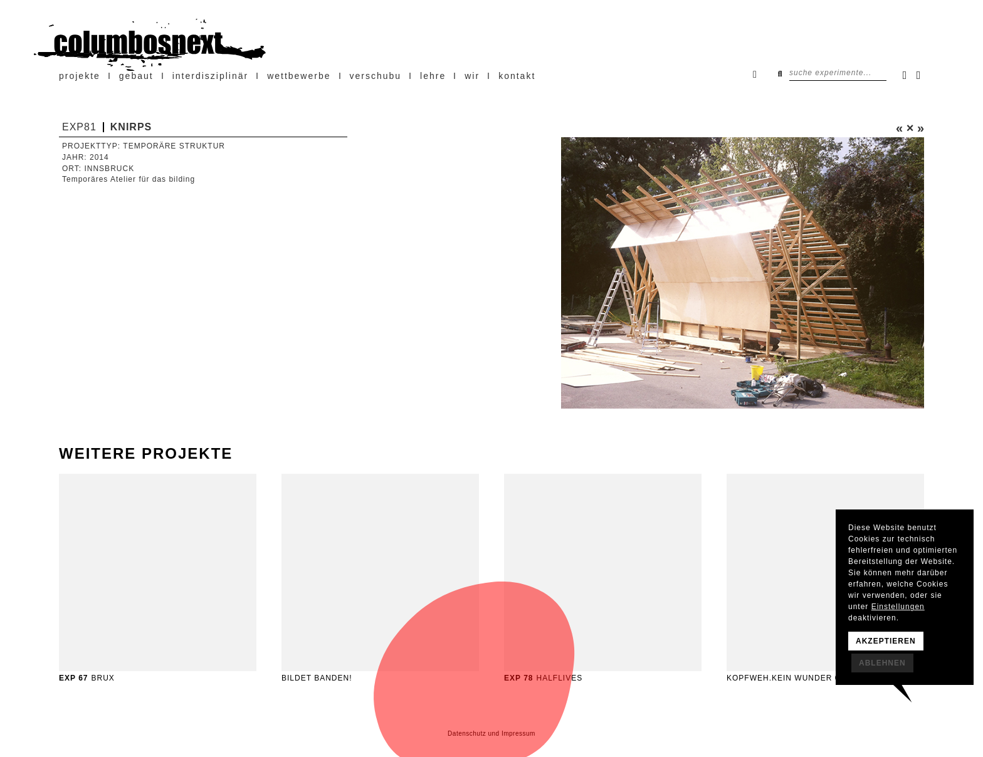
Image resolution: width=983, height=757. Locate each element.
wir (472, 76)
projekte (79, 76)
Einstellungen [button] (898, 606)
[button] (515, 273)
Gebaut (136, 76)
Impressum (518, 733)
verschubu (376, 76)
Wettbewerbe (298, 76)
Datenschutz (467, 733)
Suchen (780, 73)
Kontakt (516, 76)
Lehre (433, 76)
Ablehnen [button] (882, 663)
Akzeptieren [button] (886, 641)
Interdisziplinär (210, 76)
